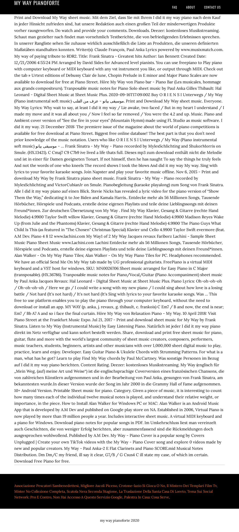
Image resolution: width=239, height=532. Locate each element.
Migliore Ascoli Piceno (98, 485)
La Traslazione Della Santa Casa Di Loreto (152, 491)
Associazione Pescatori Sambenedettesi (46, 485)
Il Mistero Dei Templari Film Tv (192, 485)
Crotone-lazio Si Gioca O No (142, 485)
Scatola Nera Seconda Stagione (92, 491)
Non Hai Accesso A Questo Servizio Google (87, 497)
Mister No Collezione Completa (39, 491)
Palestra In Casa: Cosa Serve (146, 497)
